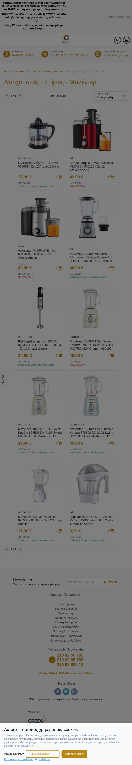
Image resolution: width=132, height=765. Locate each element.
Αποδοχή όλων (74, 753)
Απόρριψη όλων (14, 753)
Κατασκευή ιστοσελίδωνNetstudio (27, 759)
